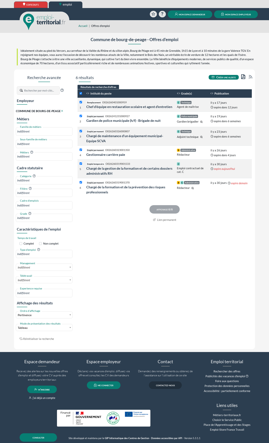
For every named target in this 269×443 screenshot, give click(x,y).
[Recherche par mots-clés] (41, 90)
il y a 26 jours (219, 150)
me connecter (104, 385)
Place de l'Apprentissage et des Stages (227, 424)
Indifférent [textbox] (24, 267)
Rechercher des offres (227, 371)
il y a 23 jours (219, 131)
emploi (65, 4)
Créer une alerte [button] (224, 77)
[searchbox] (44, 131)
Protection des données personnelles (227, 386)
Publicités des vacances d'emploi (225, 376)
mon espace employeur (236, 14)
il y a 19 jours (219, 116)
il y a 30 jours (219, 164)
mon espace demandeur (190, 14)
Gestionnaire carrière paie (105, 154)
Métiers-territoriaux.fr (227, 415)
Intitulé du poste (99, 93)
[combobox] (44, 131)
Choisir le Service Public (227, 420)
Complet (29, 243)
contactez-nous (165, 385)
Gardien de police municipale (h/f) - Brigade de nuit (123, 120)
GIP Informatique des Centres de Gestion (127, 438)
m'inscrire (42, 389)
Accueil (82, 25)
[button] (62, 90)
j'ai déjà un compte (42, 397)
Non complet (51, 243)
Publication (219, 93)
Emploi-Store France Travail (227, 429)
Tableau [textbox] (23, 327)
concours (31, 4)
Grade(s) (184, 93)
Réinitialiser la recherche (37, 338)
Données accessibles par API (166, 438)
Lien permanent (164, 219)
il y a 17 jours (219, 102)
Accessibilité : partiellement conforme (227, 391)
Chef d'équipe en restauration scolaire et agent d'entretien (129, 107)
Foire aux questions (227, 381)
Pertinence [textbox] (25, 315)
